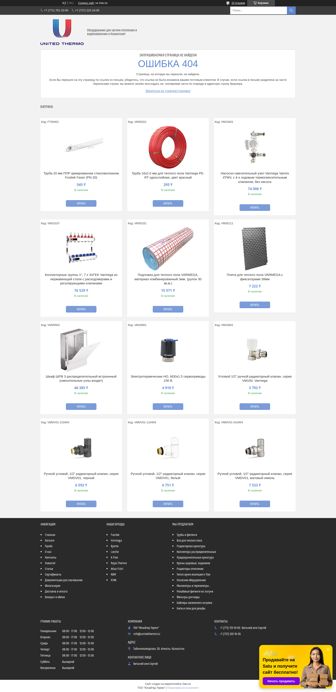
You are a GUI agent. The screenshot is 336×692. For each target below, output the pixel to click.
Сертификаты (53, 574)
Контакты (50, 557)
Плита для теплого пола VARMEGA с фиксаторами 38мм (255, 277)
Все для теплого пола (189, 540)
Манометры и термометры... (194, 586)
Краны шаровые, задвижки (193, 563)
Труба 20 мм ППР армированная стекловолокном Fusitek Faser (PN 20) (81, 175)
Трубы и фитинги (187, 535)
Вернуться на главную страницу (168, 91)
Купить (81, 203)
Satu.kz (186, 683)
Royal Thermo (119, 563)
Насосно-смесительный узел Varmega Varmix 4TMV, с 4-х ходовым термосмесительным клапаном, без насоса (255, 177)
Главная (50, 535)
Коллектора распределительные (196, 552)
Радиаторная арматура (191, 546)
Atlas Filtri (117, 569)
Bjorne (114, 546)
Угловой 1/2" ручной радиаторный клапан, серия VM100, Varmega (254, 379)
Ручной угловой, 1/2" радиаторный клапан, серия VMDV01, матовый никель (255, 476)
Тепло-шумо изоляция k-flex (193, 574)
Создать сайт (86, 3)
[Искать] (291, 10)
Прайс (49, 546)
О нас (48, 552)
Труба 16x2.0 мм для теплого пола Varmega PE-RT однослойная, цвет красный (168, 175)
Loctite (115, 552)
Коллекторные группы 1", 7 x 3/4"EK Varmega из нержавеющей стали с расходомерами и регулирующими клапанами (81, 279)
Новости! (50, 563)
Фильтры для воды (188, 597)
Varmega (116, 540)
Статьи (49, 569)
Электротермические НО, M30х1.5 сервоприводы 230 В (168, 379)
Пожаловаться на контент (182, 687)
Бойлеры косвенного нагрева (194, 603)
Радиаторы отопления (190, 569)
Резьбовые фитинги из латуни (195, 591)
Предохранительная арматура (195, 557)
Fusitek (115, 535)
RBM (113, 574)
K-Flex (114, 557)
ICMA (113, 580)
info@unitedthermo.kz (146, 634)
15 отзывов (238, 3)
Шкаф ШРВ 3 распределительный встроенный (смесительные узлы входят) (81, 379)
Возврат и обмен (55, 597)
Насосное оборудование (191, 580)
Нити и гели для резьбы (191, 608)
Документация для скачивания (63, 580)
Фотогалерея (52, 586)
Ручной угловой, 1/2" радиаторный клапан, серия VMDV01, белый (168, 476)
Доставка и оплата (56, 591)
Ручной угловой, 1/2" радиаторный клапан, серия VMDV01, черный (81, 476)
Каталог (50, 540)
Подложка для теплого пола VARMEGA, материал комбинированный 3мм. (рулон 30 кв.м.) (167, 279)
